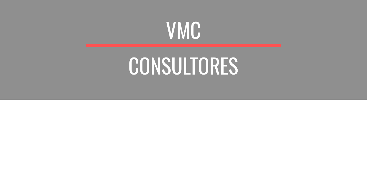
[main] (183, 50)
